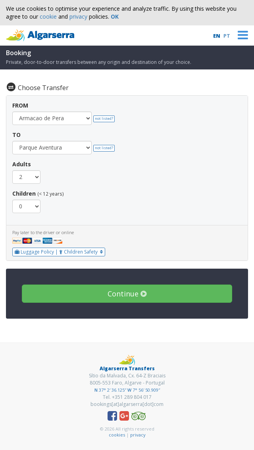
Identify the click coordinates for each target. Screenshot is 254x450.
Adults (21, 164)
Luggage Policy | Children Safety (59, 251)
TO (16, 134)
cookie (48, 16)
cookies (117, 435)
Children (24, 193)
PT (226, 35)
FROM (20, 105)
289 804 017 (138, 397)
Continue (127, 293)
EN (216, 35)
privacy (78, 16)
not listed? (104, 118)
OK (115, 16)
